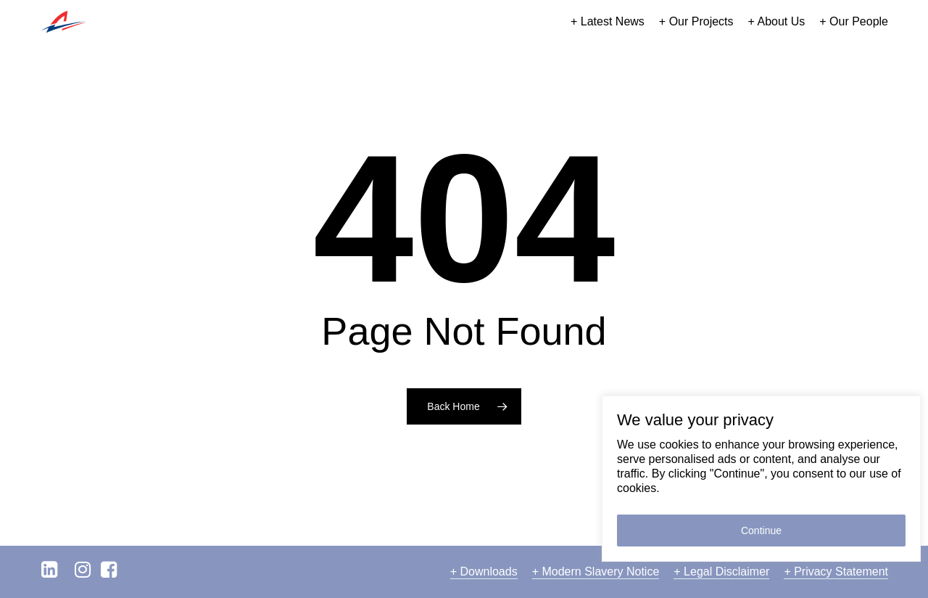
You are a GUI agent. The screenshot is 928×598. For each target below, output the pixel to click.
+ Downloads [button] (484, 571)
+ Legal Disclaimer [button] (721, 571)
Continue (761, 530)
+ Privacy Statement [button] (836, 571)
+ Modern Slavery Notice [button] (596, 571)
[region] (761, 479)
